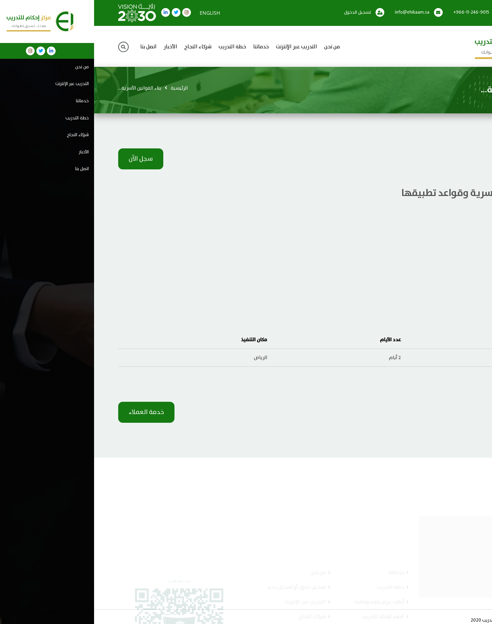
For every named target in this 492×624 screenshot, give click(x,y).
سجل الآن (47, 159)
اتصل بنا (54, 47)
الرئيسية (85, 88)
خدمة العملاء (52, 412)
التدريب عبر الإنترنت (202, 47)
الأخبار (76, 47)
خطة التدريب (138, 47)
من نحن (238, 47)
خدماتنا (167, 47)
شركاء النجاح (103, 47)
